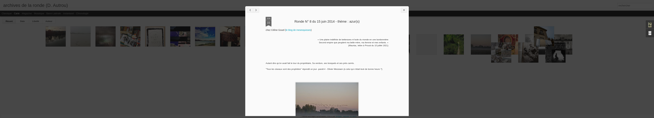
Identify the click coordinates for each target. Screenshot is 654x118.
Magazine (27, 13)
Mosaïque (39, 13)
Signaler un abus (349, 116)
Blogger (339, 116)
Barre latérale (53, 13)
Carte (16, 13)
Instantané (68, 13)
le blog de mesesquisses (298, 30)
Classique (7, 13)
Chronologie (82, 13)
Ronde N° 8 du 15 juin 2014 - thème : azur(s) (327, 21)
